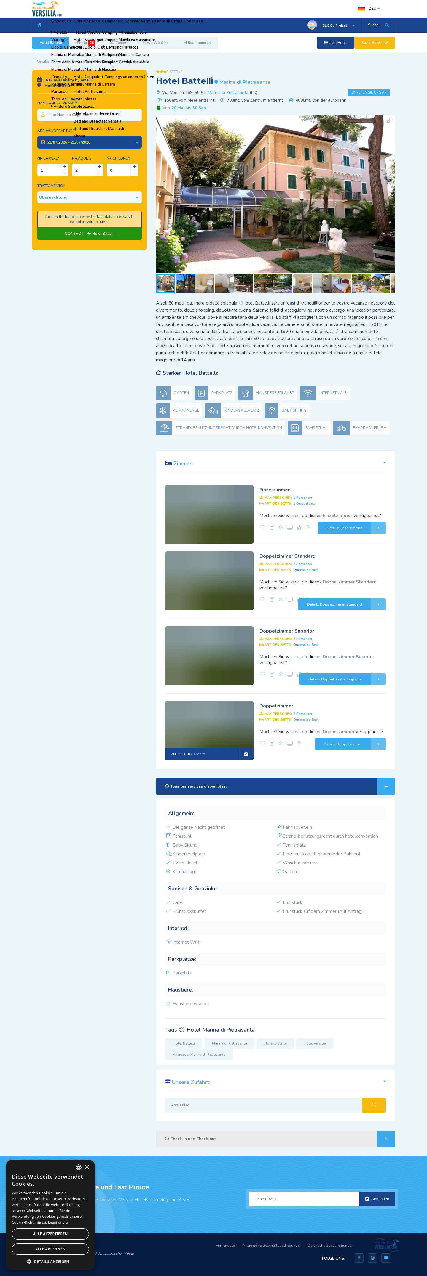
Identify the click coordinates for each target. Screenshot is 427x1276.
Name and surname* (57, 103)
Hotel (63, 61)
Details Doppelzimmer (355, 744)
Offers (224, 25)
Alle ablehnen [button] (50, 1248)
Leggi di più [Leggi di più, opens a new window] (58, 1222)
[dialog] (50, 1215)
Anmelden (377, 1199)
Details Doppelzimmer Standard (346, 604)
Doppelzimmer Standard (287, 556)
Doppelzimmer (276, 706)
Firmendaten (226, 1245)
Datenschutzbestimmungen (330, 1245)
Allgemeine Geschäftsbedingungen (272, 1245)
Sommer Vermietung (184, 25)
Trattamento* (51, 186)
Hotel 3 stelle (275, 1043)
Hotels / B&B (105, 25)
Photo (86, 43)
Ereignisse (252, 25)
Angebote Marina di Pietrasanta (199, 1054)
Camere (119, 42)
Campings (141, 25)
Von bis (184, 108)
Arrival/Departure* (56, 130)
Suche (373, 25)
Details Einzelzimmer (356, 528)
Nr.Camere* (48, 158)
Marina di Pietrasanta (95, 61)
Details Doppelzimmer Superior (347, 679)
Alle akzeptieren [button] (50, 1233)
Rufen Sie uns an (371, 92)
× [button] (87, 1167)
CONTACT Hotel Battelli (89, 233)
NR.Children (118, 158)
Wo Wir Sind (156, 42)
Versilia (67, 25)
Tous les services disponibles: (280, 786)
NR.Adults (82, 158)
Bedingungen (197, 42)
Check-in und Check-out (280, 1139)
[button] (389, 120)
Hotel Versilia (315, 1043)
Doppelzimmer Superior (286, 631)
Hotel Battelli (50, 42)
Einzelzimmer (274, 490)
